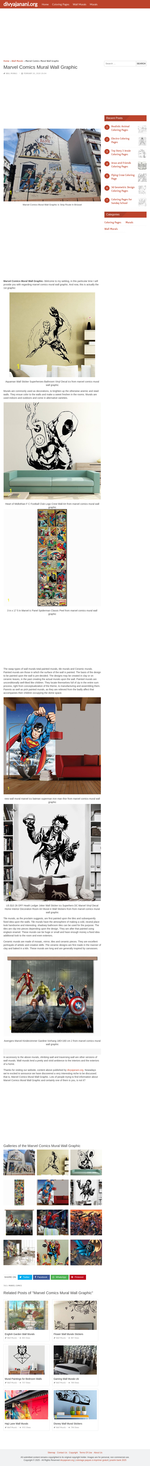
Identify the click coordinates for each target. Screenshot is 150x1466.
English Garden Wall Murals (20, 1334)
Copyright (73, 1452)
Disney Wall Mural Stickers (68, 1423)
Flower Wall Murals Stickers (68, 1334)
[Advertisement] (75, 35)
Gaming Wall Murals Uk (66, 1379)
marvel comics (15, 1286)
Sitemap (51, 1452)
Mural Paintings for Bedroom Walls (23, 1379)
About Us (98, 1452)
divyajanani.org (20, 4)
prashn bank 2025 (118, 1460)
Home (45, 4)
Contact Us (62, 1452)
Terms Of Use (85, 1452)
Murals (94, 4)
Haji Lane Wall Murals (16, 1423)
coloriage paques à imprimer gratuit (92, 1460)
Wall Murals (79, 4)
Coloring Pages (60, 4)
